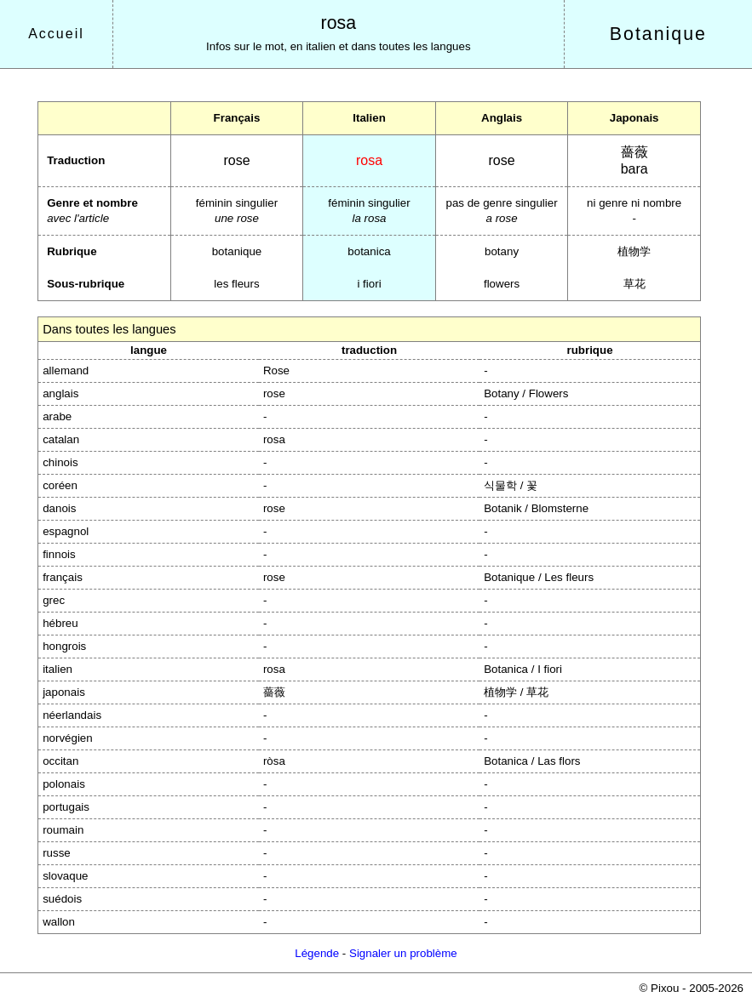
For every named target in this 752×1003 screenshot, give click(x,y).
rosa (339, 23)
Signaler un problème (403, 953)
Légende (317, 953)
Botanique (658, 34)
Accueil (56, 33)
